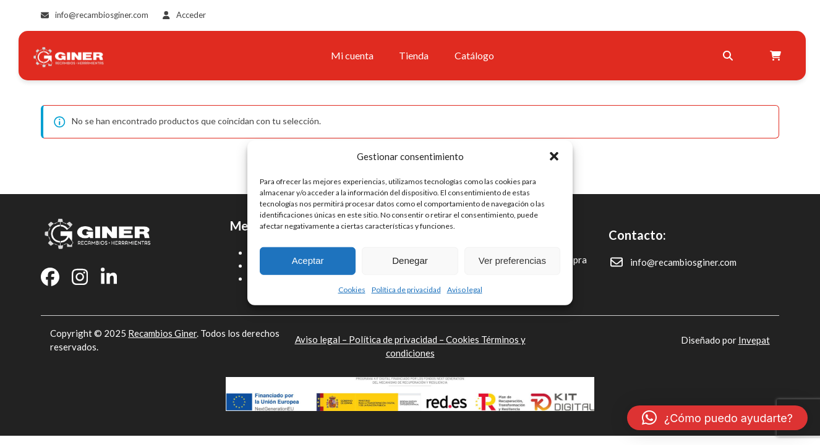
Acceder (191, 15)
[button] (554, 156)
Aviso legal (464, 289)
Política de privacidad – (397, 339)
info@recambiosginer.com (101, 15)
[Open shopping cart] (772, 55)
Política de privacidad (406, 289)
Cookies (351, 289)
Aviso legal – (322, 339)
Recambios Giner (162, 333)
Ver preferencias (512, 260)
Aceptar (308, 260)
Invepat (754, 339)
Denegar (410, 260)
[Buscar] (723, 55)
